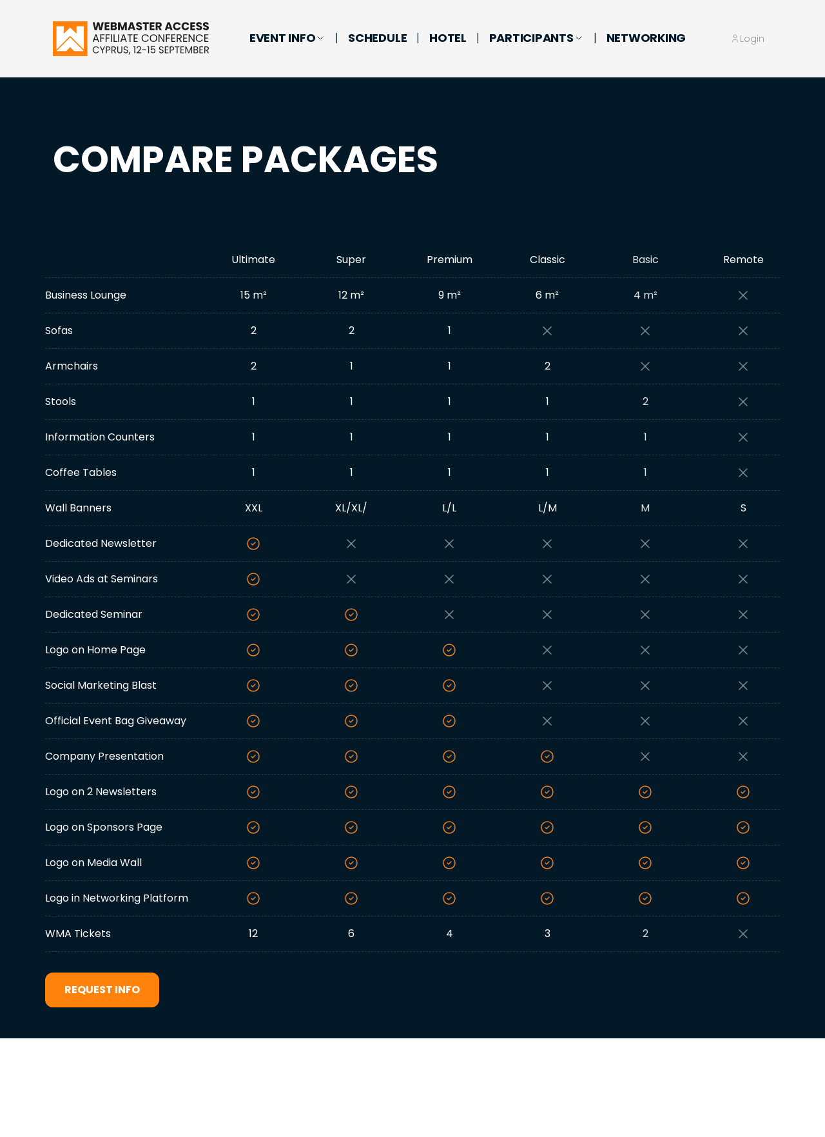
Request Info (102, 989)
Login (752, 38)
